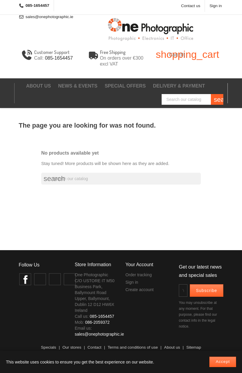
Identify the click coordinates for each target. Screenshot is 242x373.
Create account (139, 289)
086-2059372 (97, 322)
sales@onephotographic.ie (99, 334)
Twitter (40, 279)
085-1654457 (37, 5)
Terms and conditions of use (133, 347)
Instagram (54, 279)
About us (38, 85)
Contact (94, 347)
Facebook (25, 279)
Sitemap (193, 347)
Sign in (131, 282)
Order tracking (138, 274)
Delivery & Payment (179, 85)
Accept (223, 361)
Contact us (190, 6)
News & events (77, 85)
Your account (139, 264)
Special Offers (125, 85)
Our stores (71, 347)
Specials (48, 347)
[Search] (192, 99)
